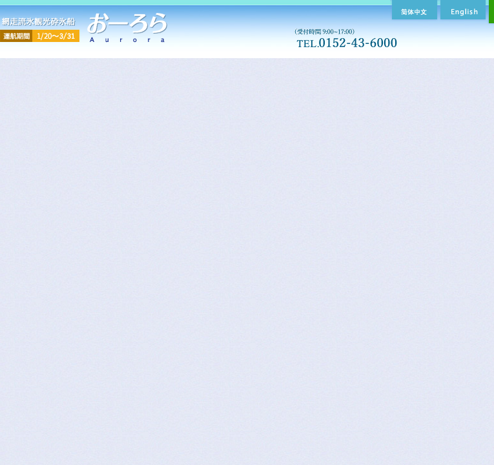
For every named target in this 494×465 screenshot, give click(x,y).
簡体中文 (412, 9)
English (461, 9)
